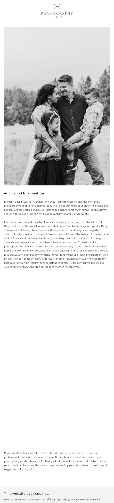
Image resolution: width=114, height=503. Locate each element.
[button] (12, 10)
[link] (57, 11)
